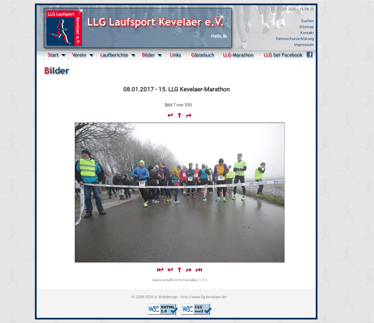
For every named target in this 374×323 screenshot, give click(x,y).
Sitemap (306, 27)
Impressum (304, 45)
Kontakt (307, 33)
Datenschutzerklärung (295, 39)
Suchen (307, 21)
